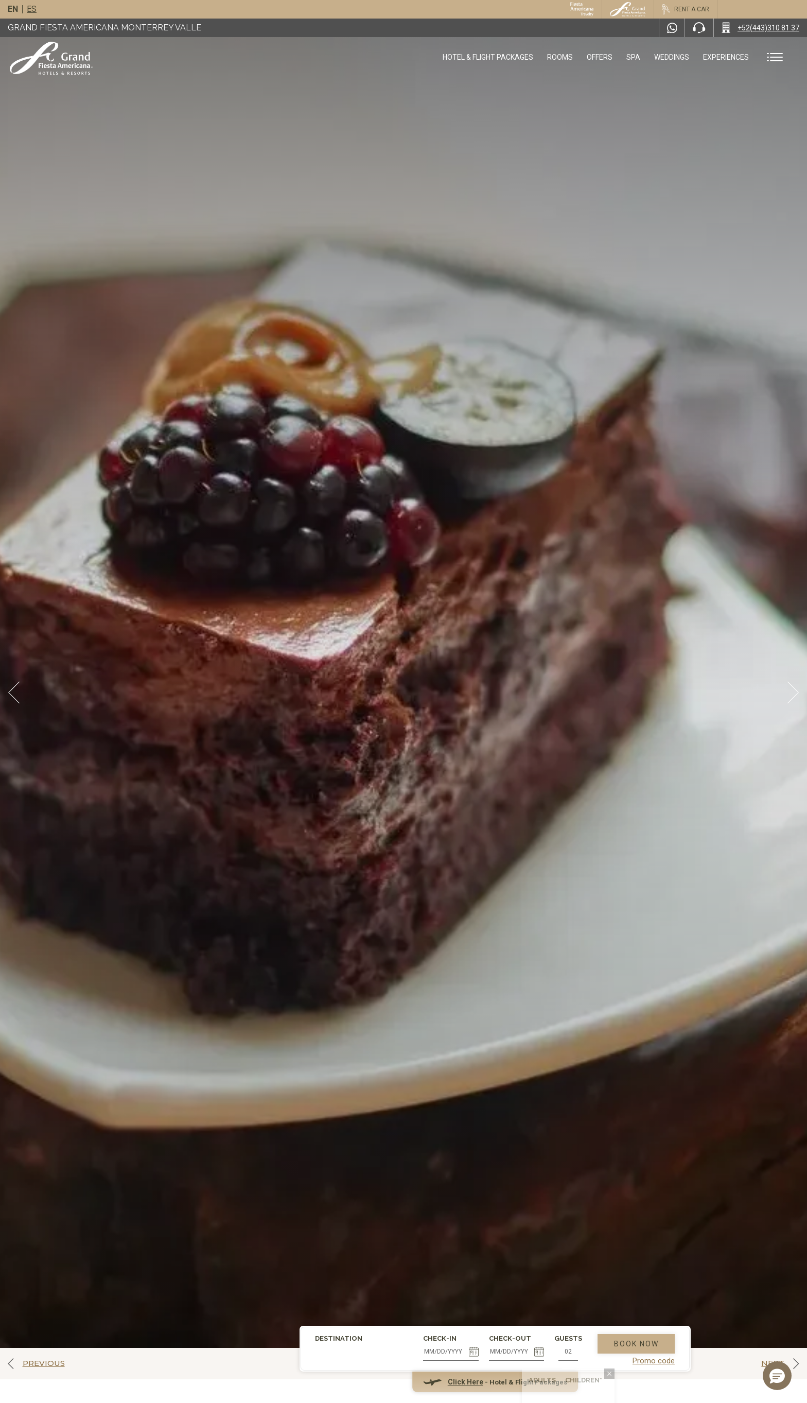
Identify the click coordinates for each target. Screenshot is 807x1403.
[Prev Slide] (14, 692)
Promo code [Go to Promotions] (562, 1292)
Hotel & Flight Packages (488, 60)
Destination (247, 1270)
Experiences (726, 57)
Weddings (671, 57)
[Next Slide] (793, 692)
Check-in (348, 1270)
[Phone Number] (699, 28)
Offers (599, 57)
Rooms (560, 57)
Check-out (418, 1270)
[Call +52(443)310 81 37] (760, 28)
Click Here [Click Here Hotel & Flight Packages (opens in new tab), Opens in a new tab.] (374, 1314)
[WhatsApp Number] (672, 28)
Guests (477, 1270)
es (32, 9)
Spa (633, 57)
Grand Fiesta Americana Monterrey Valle (104, 27)
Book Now (545, 1275)
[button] (777, 1375)
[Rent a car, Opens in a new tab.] (685, 9)
